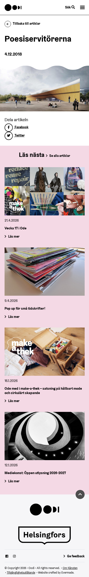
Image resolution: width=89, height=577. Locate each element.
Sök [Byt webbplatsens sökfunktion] (70, 7)
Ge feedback (76, 556)
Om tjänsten (70, 568)
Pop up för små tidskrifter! (25, 308)
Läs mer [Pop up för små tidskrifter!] (13, 316)
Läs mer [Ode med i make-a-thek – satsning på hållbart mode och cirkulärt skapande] (13, 401)
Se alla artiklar (59, 156)
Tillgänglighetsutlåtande (21, 572)
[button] (82, 7)
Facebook (17, 127)
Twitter (15, 135)
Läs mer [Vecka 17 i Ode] (13, 236)
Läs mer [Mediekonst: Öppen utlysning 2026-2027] (13, 481)
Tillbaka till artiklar (22, 23)
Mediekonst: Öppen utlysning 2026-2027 (35, 473)
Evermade (67, 572)
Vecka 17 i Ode (15, 228)
